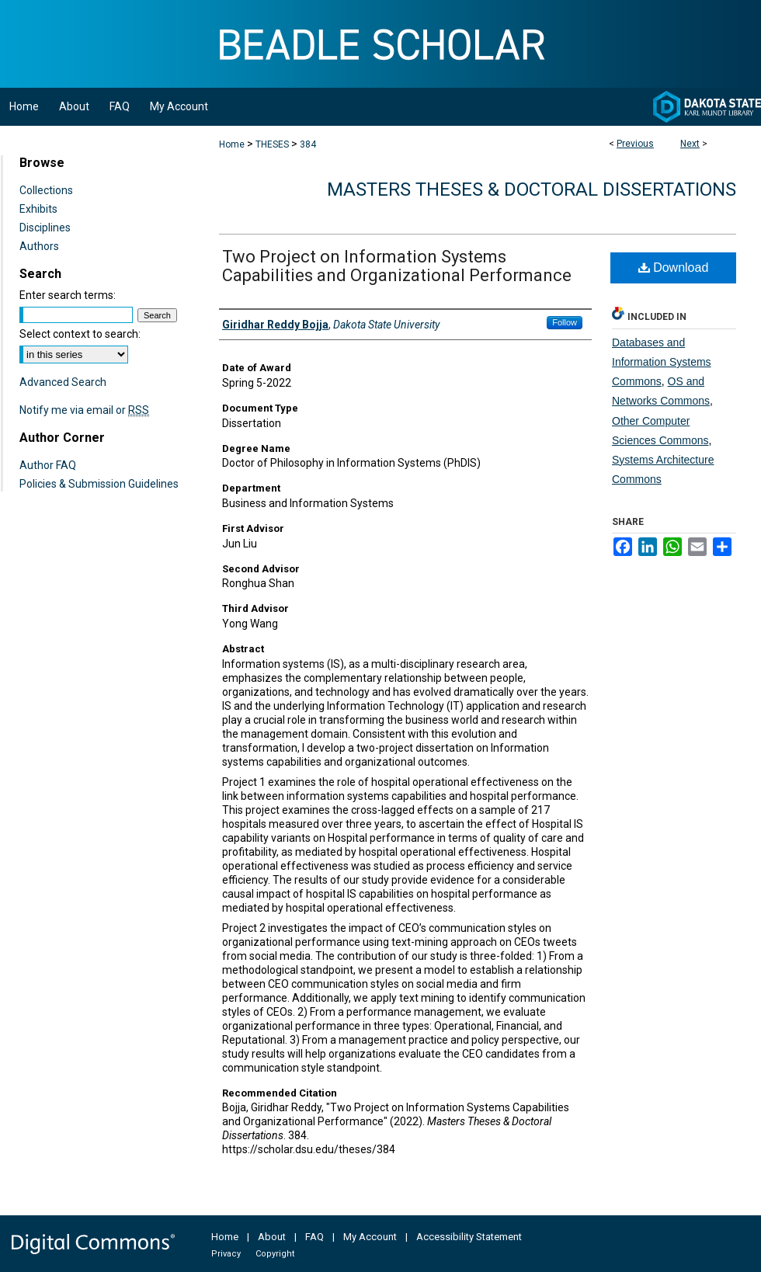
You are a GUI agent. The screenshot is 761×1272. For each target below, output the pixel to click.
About (272, 1236)
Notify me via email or (84, 410)
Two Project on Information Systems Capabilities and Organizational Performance (397, 266)
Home (232, 144)
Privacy (226, 1254)
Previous (635, 143)
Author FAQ (47, 465)
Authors (39, 246)
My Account (370, 1236)
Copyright (274, 1254)
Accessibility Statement (469, 1236)
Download (673, 267)
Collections (46, 190)
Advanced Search (62, 382)
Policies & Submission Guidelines (99, 484)
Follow (564, 322)
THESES (272, 144)
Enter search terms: (67, 295)
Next (690, 143)
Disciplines (45, 227)
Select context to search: (80, 334)
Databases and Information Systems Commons (661, 362)
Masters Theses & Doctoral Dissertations (531, 189)
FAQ (314, 1236)
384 (308, 144)
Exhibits (38, 209)
